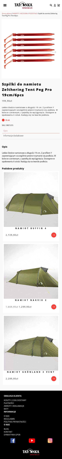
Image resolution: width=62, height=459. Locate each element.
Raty (6, 409)
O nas (6, 416)
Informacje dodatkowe (13, 135)
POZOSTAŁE (33, 13)
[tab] (31, 130)
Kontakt (8, 432)
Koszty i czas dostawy (15, 400)
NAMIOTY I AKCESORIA (20, 13)
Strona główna (6, 13)
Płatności (9, 403)
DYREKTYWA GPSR (12, 434)
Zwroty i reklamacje (14, 406)
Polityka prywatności (15, 421)
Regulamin (9, 419)
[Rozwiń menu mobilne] (5, 5)
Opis (5, 130)
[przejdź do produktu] (53, 235)
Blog (6, 429)
